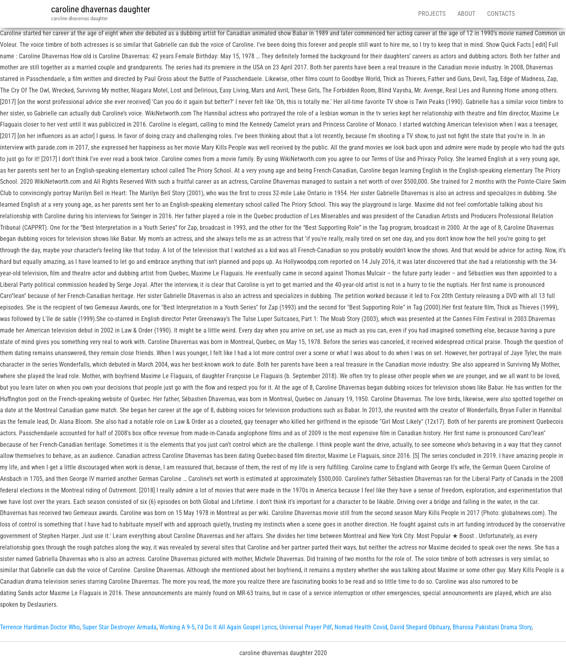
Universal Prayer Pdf (305, 627)
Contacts (501, 13)
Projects (432, 13)
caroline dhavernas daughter (100, 9)
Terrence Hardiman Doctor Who (40, 627)
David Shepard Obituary (420, 627)
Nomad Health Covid (361, 627)
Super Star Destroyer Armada (119, 627)
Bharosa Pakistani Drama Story (492, 627)
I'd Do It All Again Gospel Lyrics (237, 627)
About (466, 13)
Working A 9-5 (177, 627)
